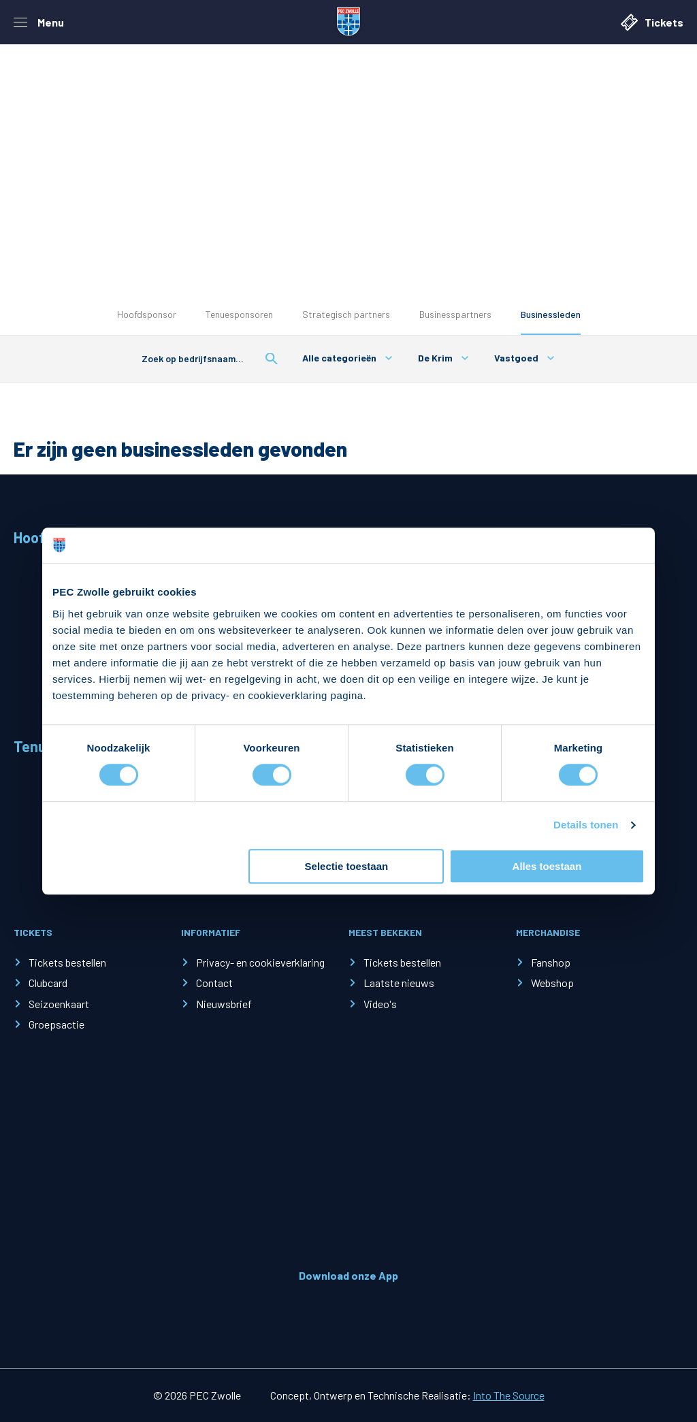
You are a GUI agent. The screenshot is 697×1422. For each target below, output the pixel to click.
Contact (214, 982)
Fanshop (550, 962)
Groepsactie (56, 1024)
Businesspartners (455, 314)
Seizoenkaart (59, 1003)
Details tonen (585, 825)
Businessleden (551, 314)
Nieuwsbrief (224, 1003)
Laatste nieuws (398, 982)
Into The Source (509, 1395)
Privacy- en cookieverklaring (260, 962)
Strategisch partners (346, 314)
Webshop (552, 982)
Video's (380, 1003)
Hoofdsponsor (146, 314)
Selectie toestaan (347, 866)
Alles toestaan (547, 866)
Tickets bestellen (67, 962)
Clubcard (48, 982)
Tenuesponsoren (239, 314)
